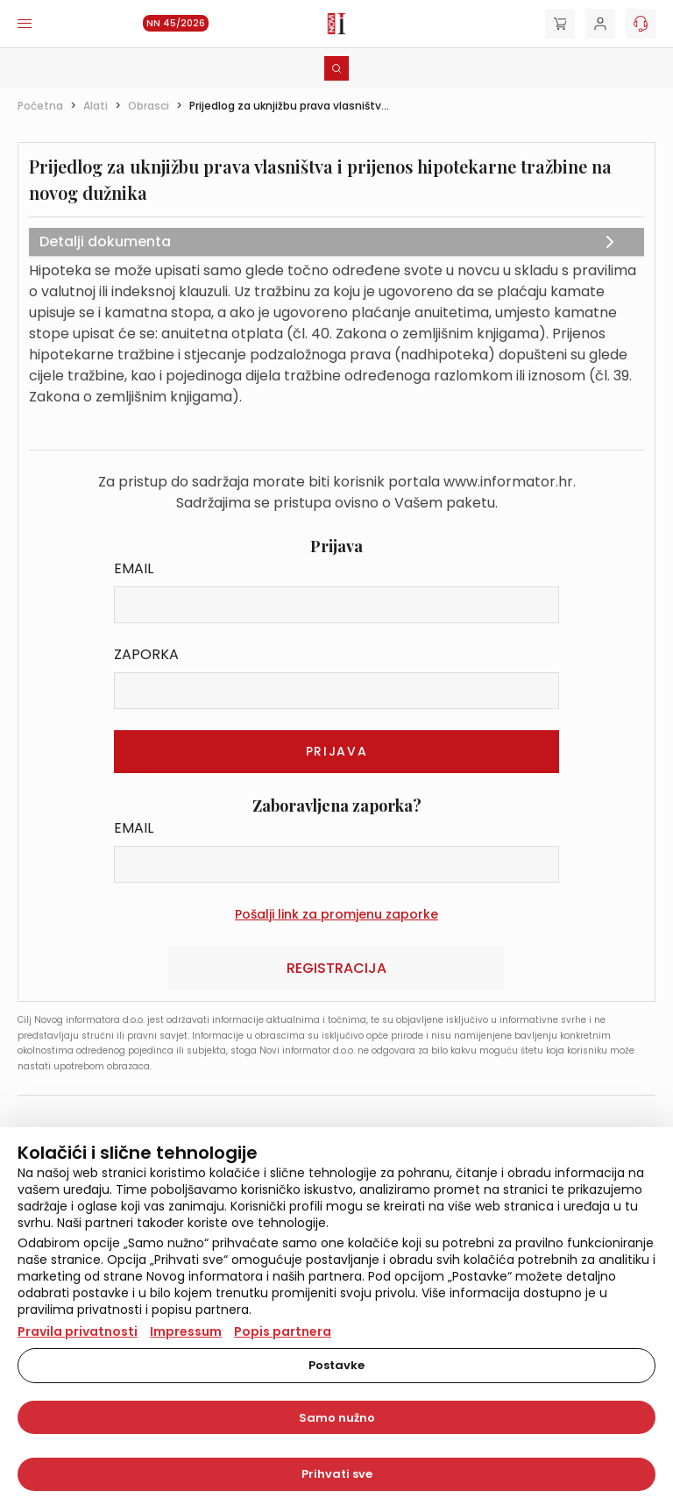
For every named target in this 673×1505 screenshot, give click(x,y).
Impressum (186, 1331)
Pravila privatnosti (78, 1331)
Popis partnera (282, 1331)
